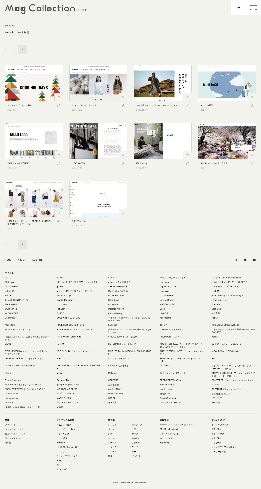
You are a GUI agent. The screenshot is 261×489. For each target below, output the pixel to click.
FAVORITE (37, 260)
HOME (8, 260)
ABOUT (21, 260)
